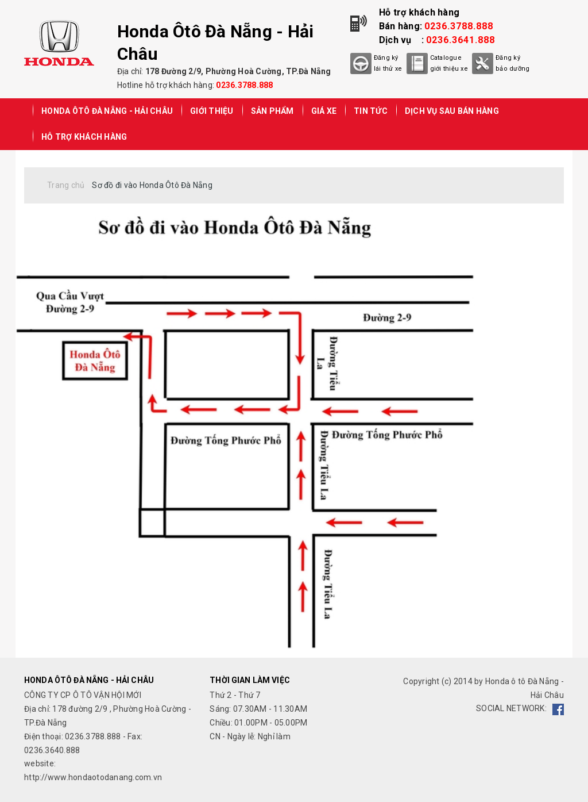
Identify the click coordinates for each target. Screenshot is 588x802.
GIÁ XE (324, 111)
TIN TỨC (371, 111)
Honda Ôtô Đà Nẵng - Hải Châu (107, 111)
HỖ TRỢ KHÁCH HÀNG (84, 136)
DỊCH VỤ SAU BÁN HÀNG (452, 111)
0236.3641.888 (460, 39)
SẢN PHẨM (272, 111)
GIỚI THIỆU (212, 111)
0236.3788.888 (244, 85)
